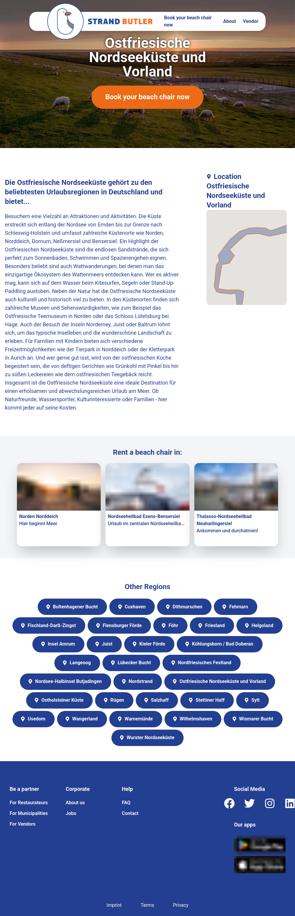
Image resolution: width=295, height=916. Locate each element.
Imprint (114, 905)
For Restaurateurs (29, 803)
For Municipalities (29, 813)
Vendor (250, 21)
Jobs (71, 813)
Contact (130, 813)
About (229, 21)
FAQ (126, 803)
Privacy (181, 905)
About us (75, 803)
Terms (147, 905)
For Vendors (23, 824)
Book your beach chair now (188, 21)
